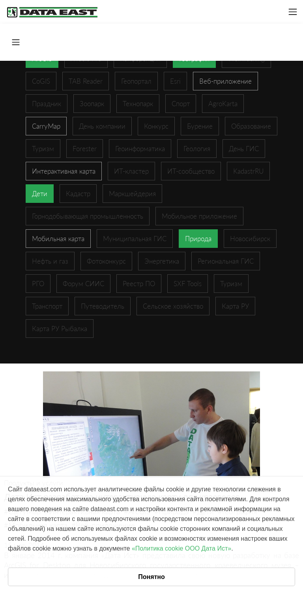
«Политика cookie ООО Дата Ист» (181, 548)
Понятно (151, 576)
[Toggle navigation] (292, 12)
